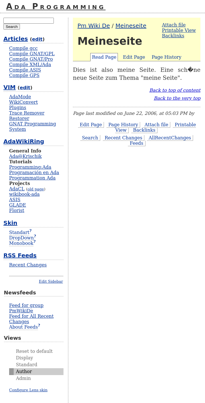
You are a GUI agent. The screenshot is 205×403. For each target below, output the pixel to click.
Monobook (21, 243)
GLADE (17, 205)
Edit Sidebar (51, 281)
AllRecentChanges (170, 138)
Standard (26, 364)
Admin (23, 378)
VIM (9, 87)
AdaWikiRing (23, 141)
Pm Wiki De (93, 25)
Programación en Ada (34, 172)
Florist (16, 210)
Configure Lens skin (28, 390)
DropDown (21, 238)
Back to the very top (177, 98)
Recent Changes (123, 138)
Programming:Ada (30, 167)
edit (37, 39)
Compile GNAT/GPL (32, 53)
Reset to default (34, 351)
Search (90, 138)
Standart (19, 232)
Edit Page (134, 57)
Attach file (174, 25)
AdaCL (16, 189)
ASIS (14, 199)
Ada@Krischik (25, 156)
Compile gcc (23, 48)
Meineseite (130, 25)
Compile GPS (24, 75)
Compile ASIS (25, 70)
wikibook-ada (24, 194)
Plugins (17, 107)
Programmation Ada (32, 178)
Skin (10, 222)
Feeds (137, 143)
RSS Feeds (19, 255)
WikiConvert (23, 102)
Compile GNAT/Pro (31, 59)
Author (24, 371)
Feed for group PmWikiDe (26, 308)
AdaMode (20, 96)
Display (24, 358)
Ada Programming (56, 6)
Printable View (179, 30)
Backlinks (173, 35)
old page (35, 189)
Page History (166, 57)
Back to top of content (174, 90)
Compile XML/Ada (30, 64)
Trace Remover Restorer (26, 115)
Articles (15, 38)
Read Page (104, 57)
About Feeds (23, 327)
